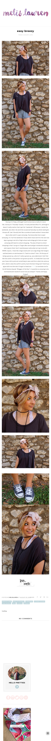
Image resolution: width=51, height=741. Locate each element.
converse (29, 601)
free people (6, 603)
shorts (19, 603)
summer (26, 603)
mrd (14, 603)
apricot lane (6, 601)
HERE (33, 266)
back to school (18, 601)
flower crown (39, 601)
